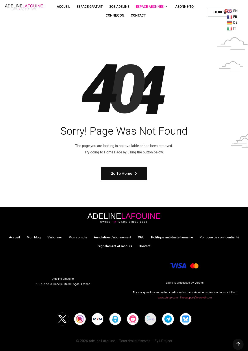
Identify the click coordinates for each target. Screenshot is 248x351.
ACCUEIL (63, 7)
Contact (144, 246)
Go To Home (124, 173)
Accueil (14, 237)
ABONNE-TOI (184, 7)
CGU (141, 237)
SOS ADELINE (119, 7)
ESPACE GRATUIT (90, 7)
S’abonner (54, 237)
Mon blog (34, 237)
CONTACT (138, 15)
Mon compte (77, 237)
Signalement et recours (115, 246)
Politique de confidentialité (219, 237)
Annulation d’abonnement (112, 237)
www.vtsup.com (168, 297)
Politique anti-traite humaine (172, 237)
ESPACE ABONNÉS (151, 6)
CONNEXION (115, 15)
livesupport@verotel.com (196, 297)
